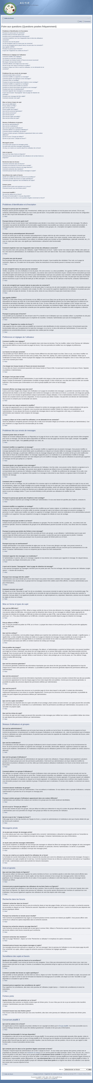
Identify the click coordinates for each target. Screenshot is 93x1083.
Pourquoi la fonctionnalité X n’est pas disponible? (16, 196)
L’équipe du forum (38, 1073)
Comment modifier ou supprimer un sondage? (15, 84)
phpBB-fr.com (47, 1078)
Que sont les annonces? (9, 113)
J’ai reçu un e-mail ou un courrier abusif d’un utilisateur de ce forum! (22, 148)
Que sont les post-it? (8, 114)
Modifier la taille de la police (88, 18)
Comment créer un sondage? (11, 80)
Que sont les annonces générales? (12, 111)
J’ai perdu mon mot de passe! (11, 41)
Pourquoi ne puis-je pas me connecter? (14, 33)
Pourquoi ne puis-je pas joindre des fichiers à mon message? (20, 87)
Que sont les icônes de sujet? (11, 118)
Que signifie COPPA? (9, 47)
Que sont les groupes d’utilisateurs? (13, 128)
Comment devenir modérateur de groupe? (14, 131)
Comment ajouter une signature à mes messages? (17, 78)
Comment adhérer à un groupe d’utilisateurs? (15, 129)
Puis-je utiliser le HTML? (9, 105)
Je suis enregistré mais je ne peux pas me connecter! (18, 43)
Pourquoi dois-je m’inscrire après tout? (13, 34)
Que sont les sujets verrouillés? (11, 116)
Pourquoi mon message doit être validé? (14, 96)
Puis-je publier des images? (10, 109)
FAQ (80, 21)
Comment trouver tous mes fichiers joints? (14, 188)
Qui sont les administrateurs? (11, 124)
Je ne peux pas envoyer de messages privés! (15, 144)
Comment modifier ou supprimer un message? (16, 76)
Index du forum (9, 18)
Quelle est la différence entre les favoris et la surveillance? (19, 176)
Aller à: (61, 1069)
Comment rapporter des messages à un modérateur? (18, 91)
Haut (5, 216)
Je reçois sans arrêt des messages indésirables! (16, 146)
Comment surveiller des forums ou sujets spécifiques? (18, 178)
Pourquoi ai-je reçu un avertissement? (13, 89)
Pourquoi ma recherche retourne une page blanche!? (17, 167)
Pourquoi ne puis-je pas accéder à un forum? (15, 85)
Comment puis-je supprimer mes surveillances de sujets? (19, 180)
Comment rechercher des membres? (13, 169)
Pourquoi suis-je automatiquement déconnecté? (16, 36)
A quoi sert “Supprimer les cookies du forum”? (15, 50)
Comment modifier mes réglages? (12, 56)
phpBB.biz (54, 1078)
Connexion (87, 21)
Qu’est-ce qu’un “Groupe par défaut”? (13, 136)
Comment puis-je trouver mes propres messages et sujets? (19, 170)
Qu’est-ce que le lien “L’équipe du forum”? (14, 138)
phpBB (39, 1077)
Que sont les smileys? (9, 107)
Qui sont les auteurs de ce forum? (12, 194)
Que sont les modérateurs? (10, 126)
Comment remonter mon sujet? (11, 98)
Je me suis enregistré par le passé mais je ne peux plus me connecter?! (23, 45)
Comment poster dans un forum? (12, 75)
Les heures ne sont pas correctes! (12, 58)
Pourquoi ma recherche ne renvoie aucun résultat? (17, 165)
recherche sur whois (33, 1052)
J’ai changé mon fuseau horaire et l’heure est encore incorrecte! (21, 60)
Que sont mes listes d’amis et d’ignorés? (14, 154)
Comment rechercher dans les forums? (14, 163)
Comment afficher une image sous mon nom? (15, 63)
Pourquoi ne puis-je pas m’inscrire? (12, 48)
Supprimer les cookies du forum (53, 1073)
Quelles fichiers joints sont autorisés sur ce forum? (17, 186)
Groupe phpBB (63, 1026)
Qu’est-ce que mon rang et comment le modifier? (16, 65)
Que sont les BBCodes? (9, 104)
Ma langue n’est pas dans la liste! (12, 62)
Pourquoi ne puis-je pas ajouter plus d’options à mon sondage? (20, 82)
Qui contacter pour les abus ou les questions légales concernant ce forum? (24, 198)
